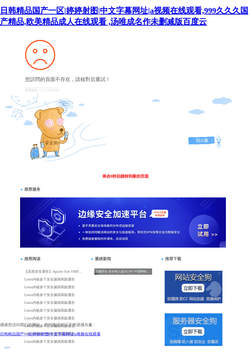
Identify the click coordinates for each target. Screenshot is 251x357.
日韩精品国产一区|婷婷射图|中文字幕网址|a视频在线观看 (50, 334)
